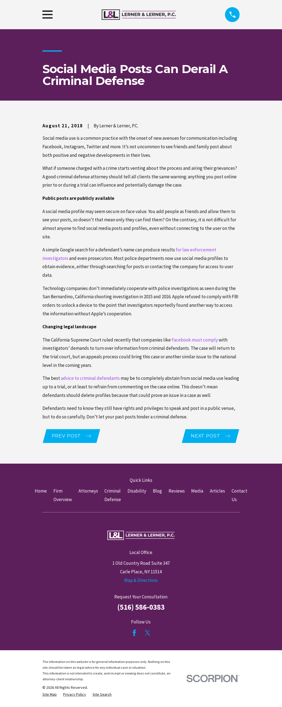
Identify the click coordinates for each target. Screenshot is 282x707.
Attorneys (88, 491)
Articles (217, 491)
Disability (137, 491)
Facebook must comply (195, 340)
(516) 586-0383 (141, 607)
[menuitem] (49, 695)
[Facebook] (134, 633)
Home (41, 491)
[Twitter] (147, 633)
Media (197, 491)
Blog (157, 491)
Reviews (177, 491)
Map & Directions (141, 580)
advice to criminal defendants (90, 378)
